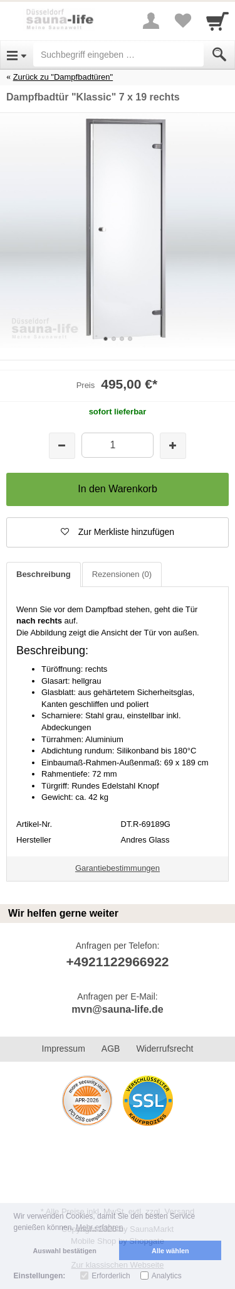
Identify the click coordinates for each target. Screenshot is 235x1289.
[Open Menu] (16, 54)
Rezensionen (122, 574)
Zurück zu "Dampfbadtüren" (63, 77)
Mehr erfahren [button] (99, 1227)
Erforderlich (110, 1275)
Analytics (167, 1275)
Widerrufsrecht (164, 1049)
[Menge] (117, 445)
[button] (117, 532)
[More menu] (151, 21)
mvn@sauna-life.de (117, 1009)
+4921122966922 (117, 961)
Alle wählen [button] (170, 1250)
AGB (111, 1049)
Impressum (63, 1049)
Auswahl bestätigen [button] (65, 1250)
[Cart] (217, 21)
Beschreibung (43, 574)
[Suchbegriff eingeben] (118, 55)
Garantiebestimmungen (117, 868)
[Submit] (219, 54)
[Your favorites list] (182, 21)
